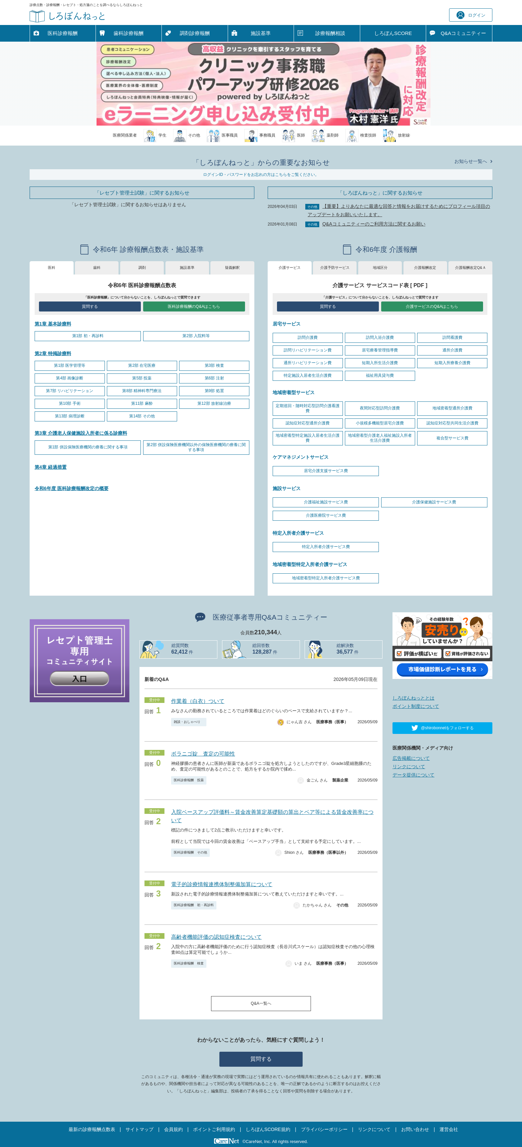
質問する (90, 306)
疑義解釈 (232, 268)
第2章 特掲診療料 (53, 353)
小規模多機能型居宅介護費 (380, 423)
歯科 (97, 268)
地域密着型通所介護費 (452, 408)
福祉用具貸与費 (380, 375)
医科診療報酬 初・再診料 (194, 905)
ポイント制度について (415, 706)
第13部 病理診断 (70, 416)
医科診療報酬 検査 (189, 963)
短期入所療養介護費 (452, 362)
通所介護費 (452, 350)
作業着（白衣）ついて (197, 701)
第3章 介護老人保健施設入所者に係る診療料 (81, 433)
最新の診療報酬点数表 (92, 1129)
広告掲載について (411, 758)
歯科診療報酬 (128, 33)
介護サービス (290, 268)
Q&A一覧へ (261, 1003)
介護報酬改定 (425, 268)
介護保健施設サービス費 (434, 502)
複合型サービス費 (452, 438)
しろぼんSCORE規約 (268, 1129)
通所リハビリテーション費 (308, 362)
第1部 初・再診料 (88, 335)
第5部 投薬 (141, 378)
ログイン (470, 15)
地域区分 (380, 268)
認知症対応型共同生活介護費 (452, 423)
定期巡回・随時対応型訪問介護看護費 (308, 408)
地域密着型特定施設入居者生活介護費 (308, 438)
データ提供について (413, 775)
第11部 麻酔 (142, 403)
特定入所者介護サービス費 (326, 546)
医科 (51, 268)
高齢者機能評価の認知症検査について (216, 937)
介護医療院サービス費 (326, 515)
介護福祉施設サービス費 (326, 502)
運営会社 (448, 1129)
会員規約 (173, 1129)
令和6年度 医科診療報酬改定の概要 (72, 488)
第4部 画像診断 (69, 378)
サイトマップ (139, 1129)
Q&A (463, 33)
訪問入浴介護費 (380, 337)
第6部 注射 (214, 378)
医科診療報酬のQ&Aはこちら (194, 306)
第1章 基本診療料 (53, 323)
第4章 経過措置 (51, 467)
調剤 (142, 268)
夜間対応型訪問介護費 (380, 408)
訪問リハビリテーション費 (308, 350)
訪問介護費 (308, 337)
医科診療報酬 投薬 (189, 780)
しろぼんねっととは (413, 698)
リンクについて (408, 766)
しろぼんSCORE (393, 33)
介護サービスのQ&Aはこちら (432, 306)
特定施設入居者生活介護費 (308, 375)
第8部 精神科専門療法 (141, 390)
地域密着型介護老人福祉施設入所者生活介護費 (380, 438)
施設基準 (261, 33)
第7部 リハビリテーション (69, 390)
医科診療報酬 (63, 33)
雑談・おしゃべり (189, 722)
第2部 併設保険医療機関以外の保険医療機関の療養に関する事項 (196, 447)
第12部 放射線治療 (214, 403)
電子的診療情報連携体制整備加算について (221, 884)
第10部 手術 (70, 403)
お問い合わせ (415, 1129)
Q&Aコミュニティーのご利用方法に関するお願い (373, 224)
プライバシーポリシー (324, 1129)
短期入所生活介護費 (380, 362)
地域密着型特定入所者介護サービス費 (326, 578)
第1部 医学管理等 (69, 365)
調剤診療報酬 (195, 33)
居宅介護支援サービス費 (326, 470)
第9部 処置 (214, 390)
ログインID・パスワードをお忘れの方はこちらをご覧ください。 (261, 174)
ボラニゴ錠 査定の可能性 (203, 754)
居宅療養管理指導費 (380, 350)
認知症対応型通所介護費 (308, 423)
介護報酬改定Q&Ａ (470, 268)
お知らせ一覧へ (470, 161)
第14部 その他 (142, 416)
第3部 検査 (214, 365)
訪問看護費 (452, 337)
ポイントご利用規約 (214, 1129)
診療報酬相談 (330, 33)
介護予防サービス (335, 268)
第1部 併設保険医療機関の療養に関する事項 (88, 447)
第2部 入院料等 (196, 335)
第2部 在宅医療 (141, 365)
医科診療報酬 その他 (190, 852)
